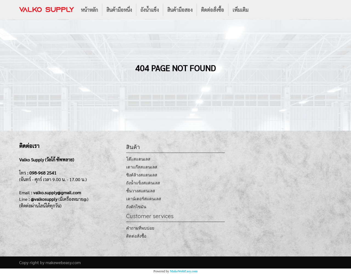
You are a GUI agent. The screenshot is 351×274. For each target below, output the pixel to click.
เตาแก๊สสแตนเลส (141, 167)
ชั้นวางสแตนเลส (140, 190)
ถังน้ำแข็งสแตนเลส (143, 182)
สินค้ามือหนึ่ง (119, 10)
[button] (257, 9)
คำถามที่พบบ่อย (140, 228)
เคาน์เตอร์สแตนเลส (143, 198)
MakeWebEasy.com (184, 271)
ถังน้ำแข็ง (149, 10)
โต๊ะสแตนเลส (138, 159)
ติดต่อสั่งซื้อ (212, 10)
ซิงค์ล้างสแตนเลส (141, 175)
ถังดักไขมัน (136, 206)
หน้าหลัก (89, 10)
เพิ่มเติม (240, 10)
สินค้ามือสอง (180, 10)
